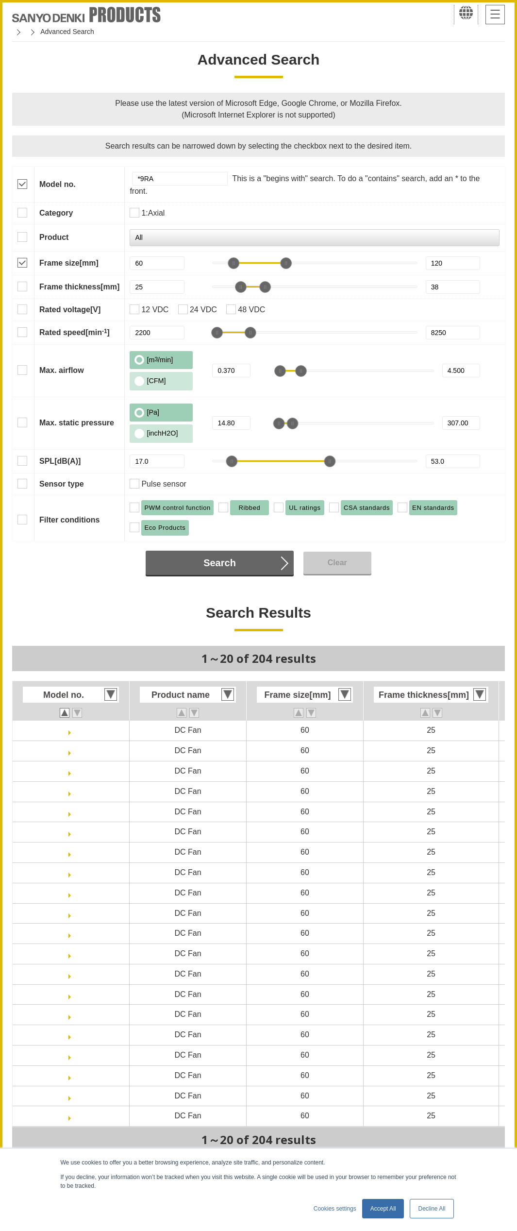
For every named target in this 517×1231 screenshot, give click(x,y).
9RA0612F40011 (73, 1034)
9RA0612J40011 (73, 872)
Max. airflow (61, 370)
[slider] (233, 263)
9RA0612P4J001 (73, 730)
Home (21, 31)
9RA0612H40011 (73, 994)
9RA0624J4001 (73, 1096)
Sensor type (61, 484)
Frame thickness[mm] (79, 287)
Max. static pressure (76, 423)
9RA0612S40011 (73, 953)
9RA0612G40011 (73, 913)
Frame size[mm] (69, 263)
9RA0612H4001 (73, 974)
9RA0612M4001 (73, 1055)
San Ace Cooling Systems (83, 31)
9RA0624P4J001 (73, 771)
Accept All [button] (383, 1208)
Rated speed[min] (74, 332)
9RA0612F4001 (73, 1014)
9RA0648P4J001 (73, 812)
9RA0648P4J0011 (73, 831)
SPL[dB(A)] (60, 461)
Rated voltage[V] (69, 309)
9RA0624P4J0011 (73, 791)
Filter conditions (69, 520)
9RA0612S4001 (73, 933)
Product (53, 237)
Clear (337, 562)
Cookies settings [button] (335, 1208)
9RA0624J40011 (73, 1116)
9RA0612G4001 (73, 893)
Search (219, 562)
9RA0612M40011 (73, 1075)
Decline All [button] (431, 1208)
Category (56, 213)
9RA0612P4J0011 (73, 750)
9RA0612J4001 (73, 852)
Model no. (57, 184)
